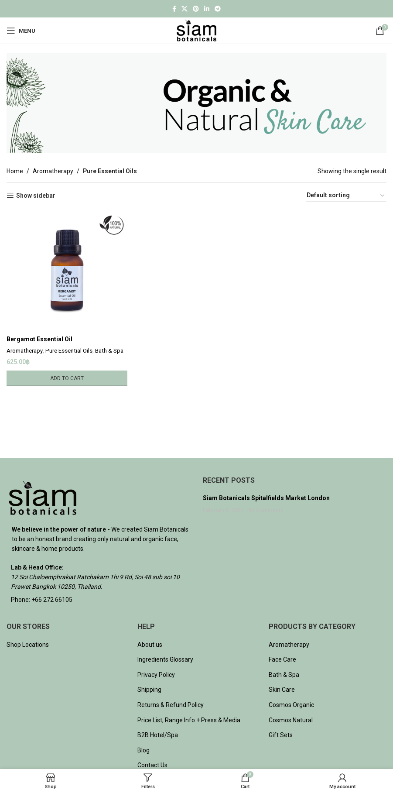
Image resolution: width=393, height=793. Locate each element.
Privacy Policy (156, 674)
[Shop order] (346, 195)
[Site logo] (196, 30)
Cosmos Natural (291, 720)
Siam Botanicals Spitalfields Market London (266, 497)
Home (15, 171)
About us (149, 644)
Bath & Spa (109, 350)
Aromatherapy (53, 171)
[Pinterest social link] (196, 9)
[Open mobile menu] (21, 30)
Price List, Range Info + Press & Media (188, 720)
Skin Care (282, 689)
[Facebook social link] (174, 9)
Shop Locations (28, 644)
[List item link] (98, 599)
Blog (143, 750)
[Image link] (43, 497)
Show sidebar (35, 195)
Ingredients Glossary (165, 659)
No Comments (265, 510)
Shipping (149, 689)
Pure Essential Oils (68, 350)
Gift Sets (281, 734)
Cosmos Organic (291, 704)
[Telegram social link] (217, 9)
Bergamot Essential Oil (40, 339)
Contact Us (152, 765)
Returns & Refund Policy (170, 704)
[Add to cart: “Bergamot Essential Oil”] (67, 378)
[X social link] (184, 9)
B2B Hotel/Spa (157, 734)
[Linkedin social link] (207, 9)
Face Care (282, 659)
